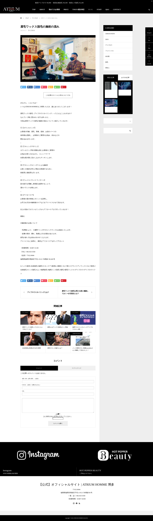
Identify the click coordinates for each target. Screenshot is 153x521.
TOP (34, 9)
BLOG (90, 9)
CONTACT (117, 9)
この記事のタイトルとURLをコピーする (58, 95)
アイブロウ (31, 30)
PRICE (66, 9)
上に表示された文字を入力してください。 (58, 416)
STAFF (99, 9)
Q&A (107, 9)
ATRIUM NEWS (76, 333)
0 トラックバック (76, 368)
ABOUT (42, 9)
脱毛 (106, 63)
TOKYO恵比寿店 (78, 9)
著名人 (107, 69)
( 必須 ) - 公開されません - (31, 384)
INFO (107, 39)
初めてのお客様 (54, 9)
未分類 (107, 57)
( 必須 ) (30, 378)
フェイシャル (109, 51)
